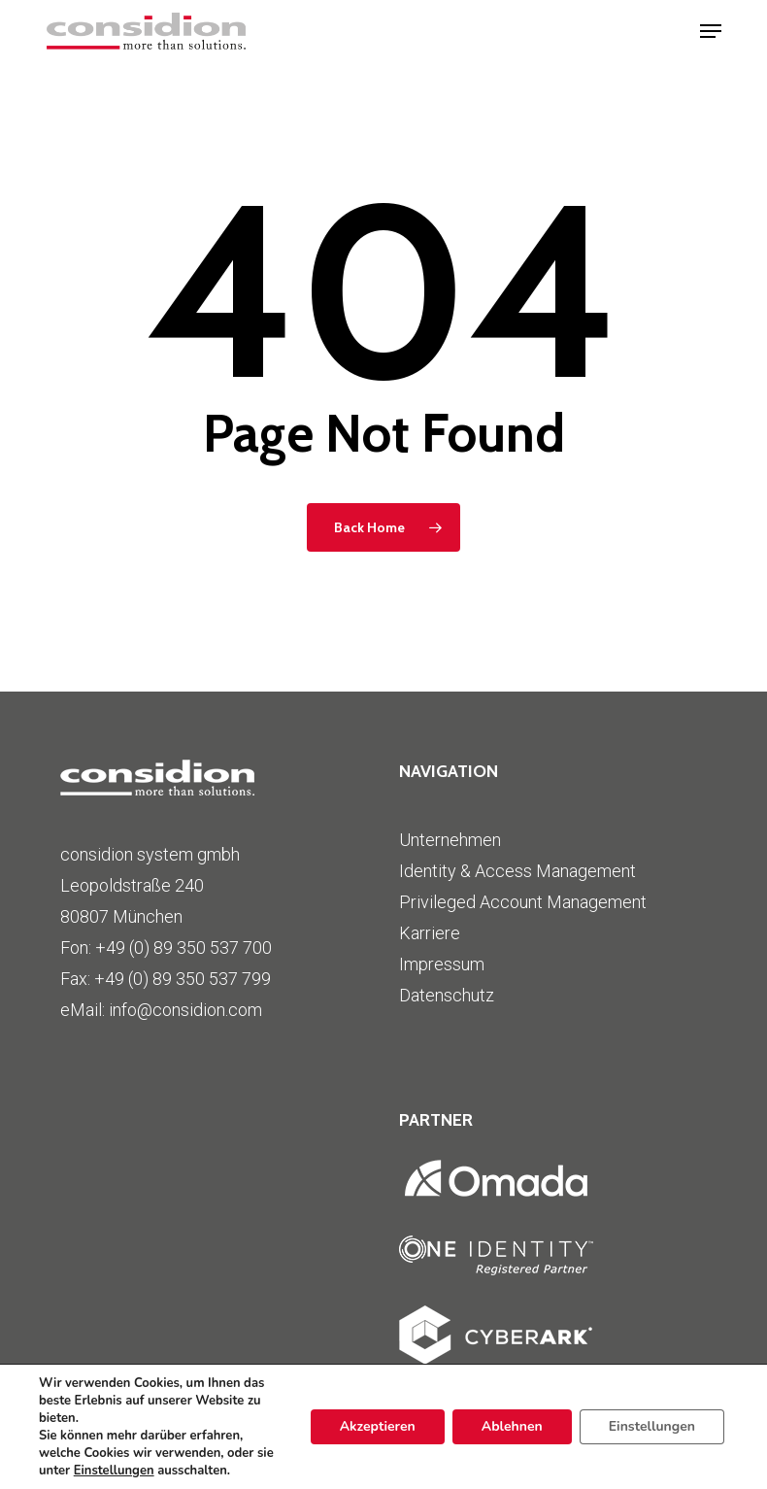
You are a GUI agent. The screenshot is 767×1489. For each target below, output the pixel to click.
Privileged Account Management (523, 902)
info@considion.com (185, 1009)
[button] (710, 31)
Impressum (441, 964)
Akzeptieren (378, 1426)
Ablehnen (512, 1426)
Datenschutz (446, 995)
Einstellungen (114, 1470)
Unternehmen (450, 839)
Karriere (429, 933)
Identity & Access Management (517, 871)
